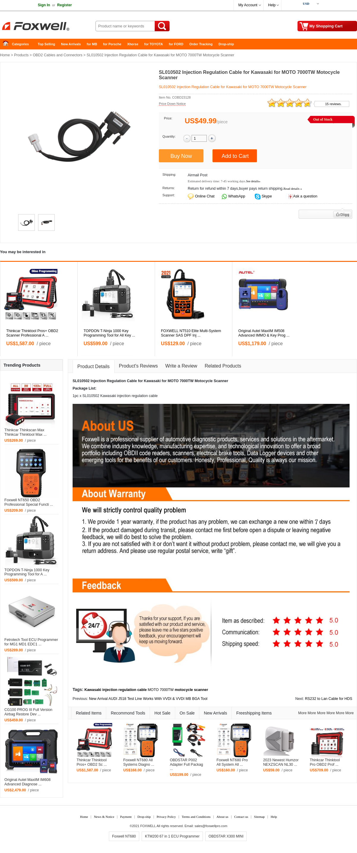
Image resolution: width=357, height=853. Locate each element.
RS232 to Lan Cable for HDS (328, 699)
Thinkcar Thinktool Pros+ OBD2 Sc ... (91, 762)
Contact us (241, 816)
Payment (126, 816)
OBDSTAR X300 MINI (226, 836)
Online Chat (204, 196)
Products (21, 55)
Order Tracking (200, 44)
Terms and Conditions (196, 816)
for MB (92, 44)
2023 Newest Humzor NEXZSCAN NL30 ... (280, 762)
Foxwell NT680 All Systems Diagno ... (138, 762)
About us (222, 816)
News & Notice (104, 816)
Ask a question (305, 196)
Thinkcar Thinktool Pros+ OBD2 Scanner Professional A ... (32, 333)
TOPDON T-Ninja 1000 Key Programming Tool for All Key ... (109, 333)
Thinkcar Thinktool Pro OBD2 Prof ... (325, 762)
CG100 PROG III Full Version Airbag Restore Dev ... (28, 712)
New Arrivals (71, 44)
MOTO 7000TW (161, 690)
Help (271, 5)
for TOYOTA (153, 44)
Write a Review (181, 365)
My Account (247, 5)
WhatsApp (236, 196)
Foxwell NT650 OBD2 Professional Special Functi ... (28, 502)
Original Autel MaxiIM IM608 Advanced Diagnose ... (27, 782)
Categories (20, 44)
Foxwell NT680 (124, 836)
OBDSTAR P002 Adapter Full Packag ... (186, 764)
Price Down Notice (172, 103)
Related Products (223, 365)
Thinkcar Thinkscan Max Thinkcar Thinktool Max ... (25, 432)
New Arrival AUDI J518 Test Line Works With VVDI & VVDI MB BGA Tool (148, 699)
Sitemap (259, 816)
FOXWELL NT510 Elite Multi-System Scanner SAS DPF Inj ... (191, 333)
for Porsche (112, 44)
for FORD (176, 44)
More (302, 713)
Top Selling (46, 44)
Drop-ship (226, 44)
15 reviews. (333, 104)
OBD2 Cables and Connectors (57, 55)
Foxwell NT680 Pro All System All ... (232, 762)
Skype (266, 196)
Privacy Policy (166, 816)
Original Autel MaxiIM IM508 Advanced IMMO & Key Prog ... (263, 333)
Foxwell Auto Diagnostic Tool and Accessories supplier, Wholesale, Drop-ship (47, 27)
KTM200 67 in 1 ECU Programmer (172, 836)
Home (7, 44)
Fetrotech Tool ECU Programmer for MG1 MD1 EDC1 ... (31, 642)
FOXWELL (148, 826)
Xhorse (132, 44)
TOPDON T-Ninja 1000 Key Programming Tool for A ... (26, 572)
